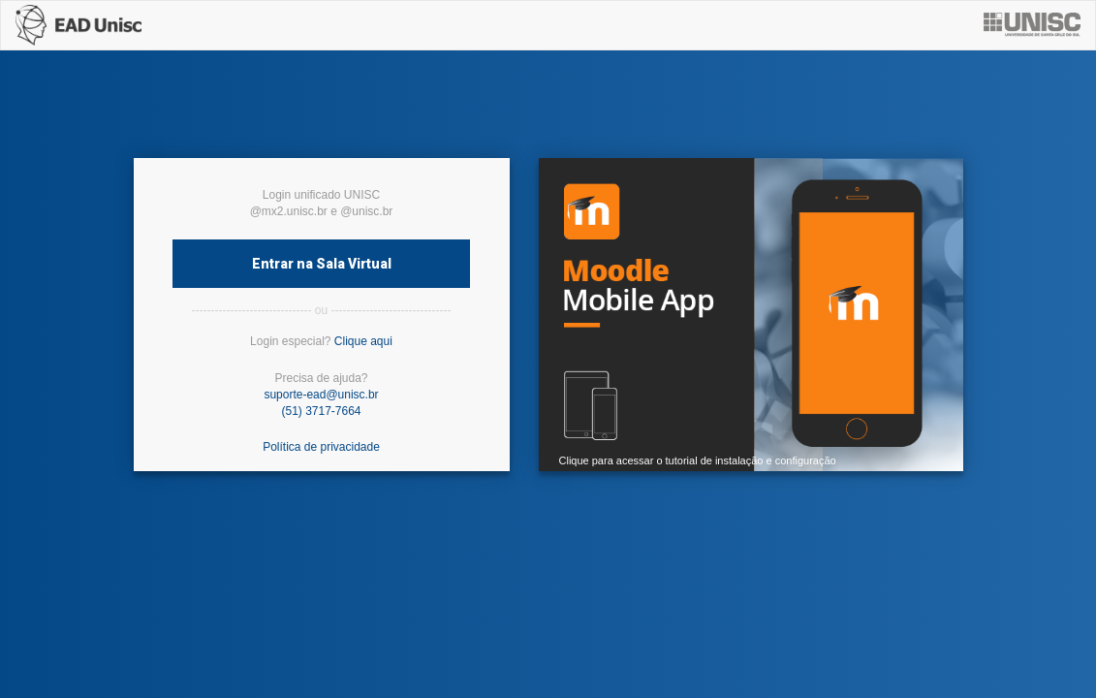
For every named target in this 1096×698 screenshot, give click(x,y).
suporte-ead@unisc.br (321, 394)
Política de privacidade (321, 447)
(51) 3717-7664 (320, 411)
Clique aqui (363, 341)
